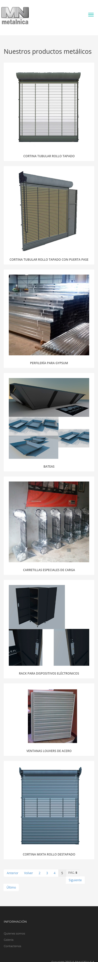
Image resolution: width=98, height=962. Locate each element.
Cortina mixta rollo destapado (49, 854)
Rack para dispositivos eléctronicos (49, 673)
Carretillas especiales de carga (49, 570)
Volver (28, 873)
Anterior (12, 873)
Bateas (49, 466)
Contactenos (12, 946)
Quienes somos (14, 933)
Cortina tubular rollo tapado (49, 156)
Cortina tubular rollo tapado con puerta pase (49, 259)
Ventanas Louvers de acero (49, 751)
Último (11, 887)
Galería (8, 940)
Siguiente (75, 880)
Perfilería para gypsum (49, 363)
